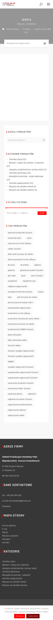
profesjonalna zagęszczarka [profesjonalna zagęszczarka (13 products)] (19, 308)
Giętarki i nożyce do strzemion (15, 564)
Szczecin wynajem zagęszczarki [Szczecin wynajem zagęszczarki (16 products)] (20, 356)
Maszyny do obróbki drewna (21, 189)
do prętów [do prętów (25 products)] (24, 265)
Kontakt (5, 542)
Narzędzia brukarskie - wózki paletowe (26, 176)
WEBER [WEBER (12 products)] (11, 361)
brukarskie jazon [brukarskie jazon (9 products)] (14, 238)
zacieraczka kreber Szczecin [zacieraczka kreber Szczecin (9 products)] (19, 388)
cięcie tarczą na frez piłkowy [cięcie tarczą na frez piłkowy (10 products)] (19, 243)
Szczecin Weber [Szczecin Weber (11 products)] (14, 345)
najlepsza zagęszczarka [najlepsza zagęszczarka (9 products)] (17, 286)
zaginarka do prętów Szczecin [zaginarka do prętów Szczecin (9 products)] (20, 399)
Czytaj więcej (33, 616)
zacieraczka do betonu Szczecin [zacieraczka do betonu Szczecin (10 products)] (20, 383)
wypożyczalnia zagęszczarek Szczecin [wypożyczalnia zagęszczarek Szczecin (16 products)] (23, 372)
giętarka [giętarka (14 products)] (11, 270)
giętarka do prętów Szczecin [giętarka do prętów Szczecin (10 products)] (31, 270)
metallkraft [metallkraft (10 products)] (12, 281)
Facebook (6, 506)
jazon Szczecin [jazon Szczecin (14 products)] (37, 275)
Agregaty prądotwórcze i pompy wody (26, 169)
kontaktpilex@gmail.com (20, 500)
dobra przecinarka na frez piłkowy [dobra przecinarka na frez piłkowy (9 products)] (21, 259)
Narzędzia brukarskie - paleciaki (16, 575)
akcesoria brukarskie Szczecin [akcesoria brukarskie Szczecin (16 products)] (20, 232)
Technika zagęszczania (19, 183)
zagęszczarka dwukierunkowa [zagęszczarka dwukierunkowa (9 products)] (20, 404)
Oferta (5, 532)
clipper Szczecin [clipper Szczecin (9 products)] (14, 249)
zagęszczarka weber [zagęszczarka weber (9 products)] (16, 415)
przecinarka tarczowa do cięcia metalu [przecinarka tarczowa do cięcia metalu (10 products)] (23, 318)
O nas (4, 529)
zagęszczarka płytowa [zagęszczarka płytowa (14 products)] (17, 410)
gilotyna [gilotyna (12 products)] (37, 265)
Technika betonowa (17, 173)
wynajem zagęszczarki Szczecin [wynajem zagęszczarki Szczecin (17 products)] (20, 367)
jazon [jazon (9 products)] (23, 275)
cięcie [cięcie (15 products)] (29, 238)
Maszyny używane (10, 535)
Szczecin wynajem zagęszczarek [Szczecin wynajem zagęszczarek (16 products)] (21, 351)
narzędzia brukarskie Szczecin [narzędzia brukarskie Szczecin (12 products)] (20, 292)
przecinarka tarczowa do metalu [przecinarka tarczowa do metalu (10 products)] (21, 324)
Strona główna (9, 525)
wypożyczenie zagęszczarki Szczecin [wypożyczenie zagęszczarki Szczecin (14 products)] (22, 378)
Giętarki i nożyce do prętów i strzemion (26, 162)
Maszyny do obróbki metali (21, 186)
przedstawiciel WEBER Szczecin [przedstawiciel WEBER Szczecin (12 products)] (20, 329)
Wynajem (6, 539)
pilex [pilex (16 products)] (10, 297)
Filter (42, 213)
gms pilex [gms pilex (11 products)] (12, 275)
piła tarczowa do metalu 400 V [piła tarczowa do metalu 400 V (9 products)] (20, 302)
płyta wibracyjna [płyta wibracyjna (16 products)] (14, 335)
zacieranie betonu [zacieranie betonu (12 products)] (15, 394)
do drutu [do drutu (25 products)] (11, 265)
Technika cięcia (15, 159)
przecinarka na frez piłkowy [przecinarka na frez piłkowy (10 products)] (19, 313)
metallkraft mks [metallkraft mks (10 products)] (29, 281)
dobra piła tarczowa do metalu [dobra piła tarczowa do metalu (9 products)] (20, 254)
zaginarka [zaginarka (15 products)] (32, 394)
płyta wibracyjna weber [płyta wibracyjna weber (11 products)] (17, 340)
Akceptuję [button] (19, 616)
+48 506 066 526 (13, 495)
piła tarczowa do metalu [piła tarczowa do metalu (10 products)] (27, 297)
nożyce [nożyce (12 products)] (40, 292)
